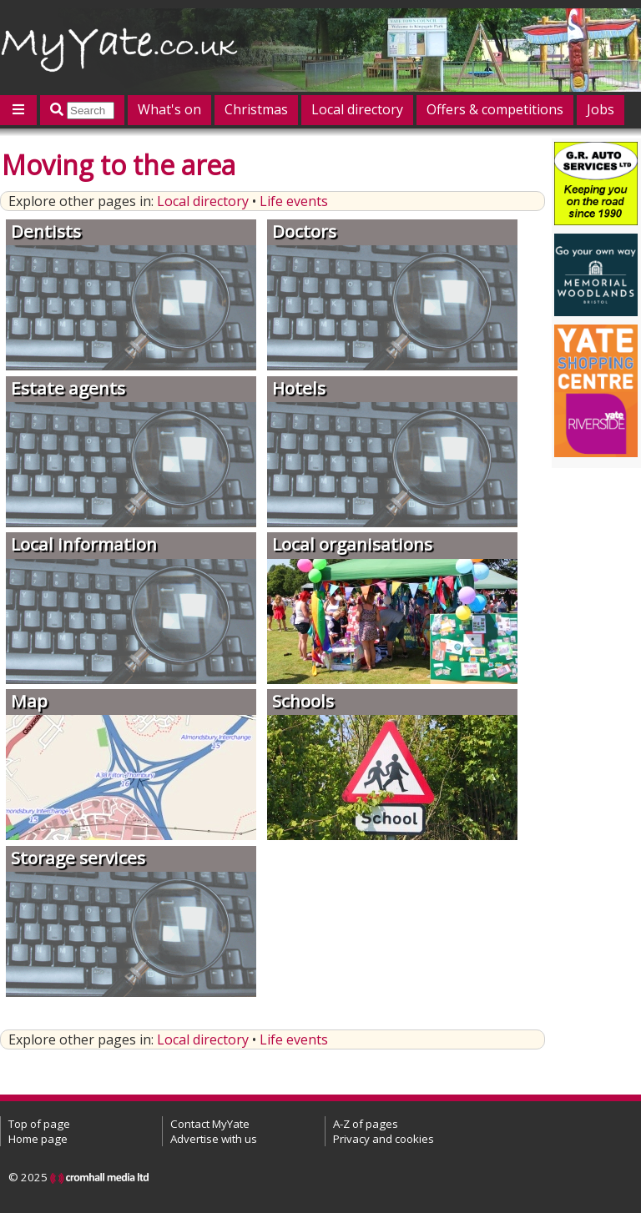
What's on (169, 109)
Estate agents (68, 388)
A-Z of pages (365, 1123)
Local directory (357, 109)
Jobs (600, 109)
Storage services (78, 857)
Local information (84, 544)
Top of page (39, 1123)
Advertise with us (213, 1138)
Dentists (46, 231)
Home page (38, 1138)
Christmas (256, 109)
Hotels (299, 388)
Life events (294, 201)
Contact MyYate (210, 1123)
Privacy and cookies (383, 1138)
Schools (303, 700)
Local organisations (352, 544)
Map (29, 700)
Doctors (304, 231)
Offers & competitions (494, 109)
